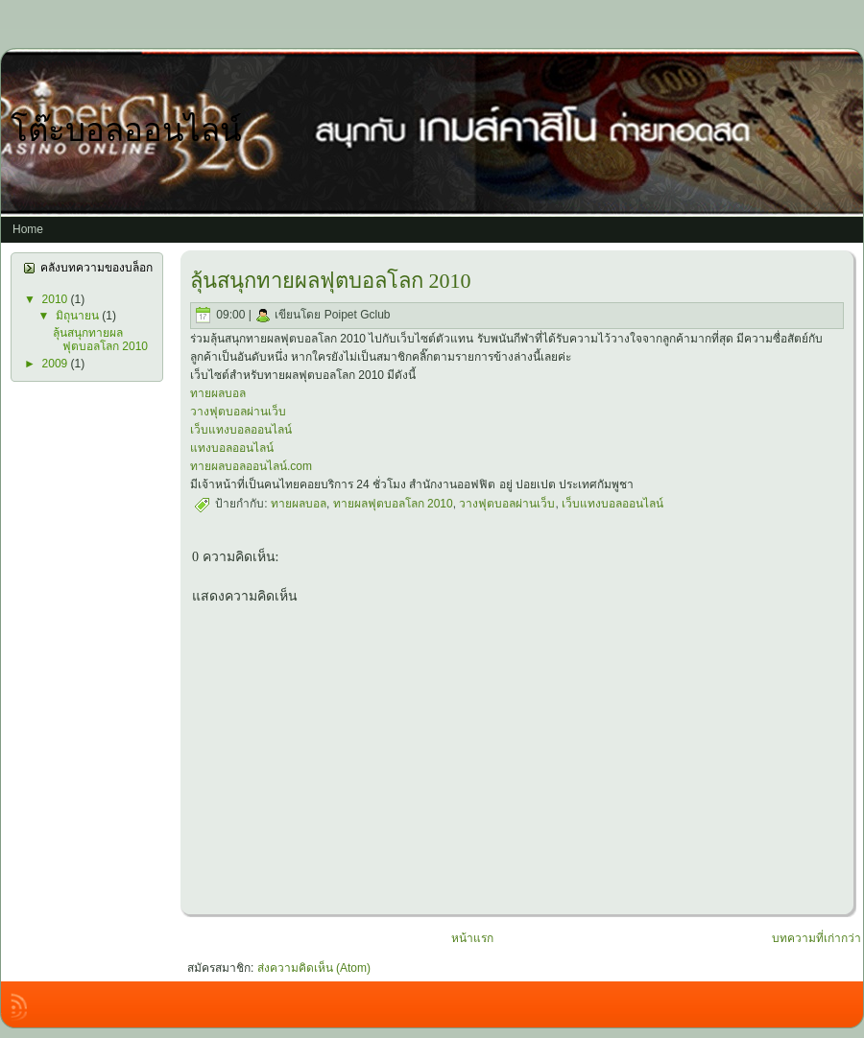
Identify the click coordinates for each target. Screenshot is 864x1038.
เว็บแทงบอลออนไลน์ (241, 429)
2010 (56, 299)
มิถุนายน (79, 315)
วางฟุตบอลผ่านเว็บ (238, 411)
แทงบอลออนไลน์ (232, 448)
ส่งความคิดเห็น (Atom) (314, 968)
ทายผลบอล (218, 393)
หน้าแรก (472, 938)
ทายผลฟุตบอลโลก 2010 (393, 503)
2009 (56, 363)
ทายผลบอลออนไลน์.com (251, 466)
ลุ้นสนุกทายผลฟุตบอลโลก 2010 (100, 339)
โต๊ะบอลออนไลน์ (126, 130)
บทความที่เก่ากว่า (816, 938)
